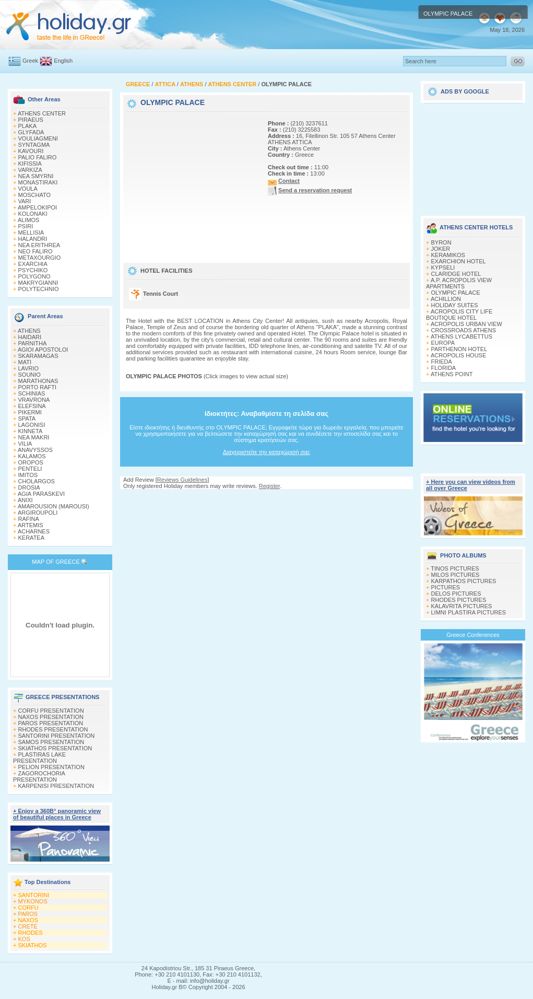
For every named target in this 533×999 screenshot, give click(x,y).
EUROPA (443, 343)
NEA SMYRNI (36, 176)
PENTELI (30, 469)
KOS (24, 939)
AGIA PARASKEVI (41, 494)
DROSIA (29, 487)
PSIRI (25, 226)
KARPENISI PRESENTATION (56, 786)
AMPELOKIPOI (37, 207)
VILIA (25, 443)
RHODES (30, 933)
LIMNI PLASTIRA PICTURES (468, 612)
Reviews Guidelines (182, 480)
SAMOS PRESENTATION (51, 742)
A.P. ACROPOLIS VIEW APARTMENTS (459, 283)
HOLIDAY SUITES (454, 305)
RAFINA (28, 519)
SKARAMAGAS (38, 356)
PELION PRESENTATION (51, 767)
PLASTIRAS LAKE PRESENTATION (39, 757)
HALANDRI (33, 239)
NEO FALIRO (35, 251)
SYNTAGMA (34, 145)
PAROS (28, 914)
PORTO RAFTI (37, 387)
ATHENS (29, 331)
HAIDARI (30, 337)
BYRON (441, 242)
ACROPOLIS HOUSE (458, 355)
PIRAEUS (30, 120)
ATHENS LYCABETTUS (461, 336)
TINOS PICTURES (455, 568)
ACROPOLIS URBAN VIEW (466, 324)
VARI (24, 201)
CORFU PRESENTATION (51, 710)
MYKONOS (33, 901)
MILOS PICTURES (455, 575)
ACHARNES (34, 531)
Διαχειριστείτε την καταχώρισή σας (266, 452)
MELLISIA (31, 232)
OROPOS (30, 462)
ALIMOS (29, 220)
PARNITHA (32, 343)
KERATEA (31, 538)
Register (269, 486)
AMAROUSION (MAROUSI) (53, 506)
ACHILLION (446, 299)
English (63, 60)
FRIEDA (441, 361)
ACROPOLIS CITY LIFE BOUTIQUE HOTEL (459, 314)
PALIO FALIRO (37, 157)
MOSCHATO (34, 195)
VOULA (28, 188)
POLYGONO (34, 276)
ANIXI (25, 500)
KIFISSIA (30, 163)
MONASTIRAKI (38, 182)
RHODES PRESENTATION (53, 729)
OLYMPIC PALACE (455, 292)
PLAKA (27, 126)
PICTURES (445, 587)
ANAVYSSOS (35, 450)
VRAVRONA (34, 400)
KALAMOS (32, 456)
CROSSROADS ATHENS (463, 330)
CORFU (28, 907)
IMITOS (28, 475)
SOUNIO (29, 374)
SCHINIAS (31, 393)
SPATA (27, 418)
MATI (24, 362)
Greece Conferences (473, 635)
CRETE (28, 926)
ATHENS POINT (451, 374)
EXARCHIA (33, 264)
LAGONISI (31, 425)
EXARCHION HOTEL (458, 261)
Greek (30, 60)
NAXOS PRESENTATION (51, 717)
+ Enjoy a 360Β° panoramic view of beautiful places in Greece (57, 814)
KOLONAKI (33, 214)
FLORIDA (443, 368)
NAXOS (28, 920)
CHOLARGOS (36, 481)
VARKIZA (30, 170)
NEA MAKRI (34, 437)
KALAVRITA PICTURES (461, 606)
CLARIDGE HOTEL (456, 274)
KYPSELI (443, 267)
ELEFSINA (32, 406)
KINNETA (30, 431)
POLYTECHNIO (38, 289)
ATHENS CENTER (42, 113)
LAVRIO (28, 368)
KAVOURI (31, 151)
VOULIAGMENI (38, 138)
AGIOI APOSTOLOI (43, 349)
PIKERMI (30, 412)
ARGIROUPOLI (37, 512)
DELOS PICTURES (456, 593)
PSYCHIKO (33, 270)
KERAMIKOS (448, 255)
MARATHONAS (38, 381)
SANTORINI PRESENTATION (56, 736)
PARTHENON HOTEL (459, 349)
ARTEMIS (30, 525)
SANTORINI (34, 895)
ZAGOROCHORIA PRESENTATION (39, 776)
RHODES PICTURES (459, 600)
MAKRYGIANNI (38, 283)
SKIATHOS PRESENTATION (55, 748)
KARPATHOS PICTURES (463, 581)
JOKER (441, 249)
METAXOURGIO (39, 257)
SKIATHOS (32, 945)
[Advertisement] (191, 179)
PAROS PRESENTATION (51, 723)
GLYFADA (31, 132)
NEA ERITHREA (39, 245)
